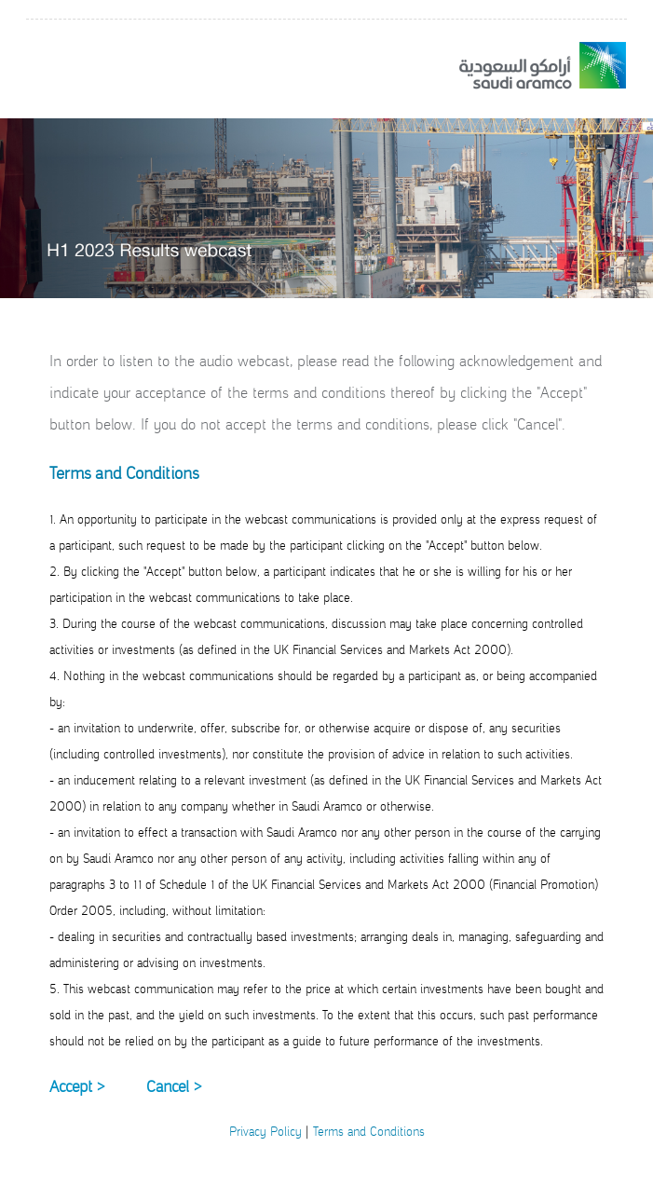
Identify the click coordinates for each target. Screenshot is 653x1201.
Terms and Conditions (369, 1132)
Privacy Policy (265, 1132)
